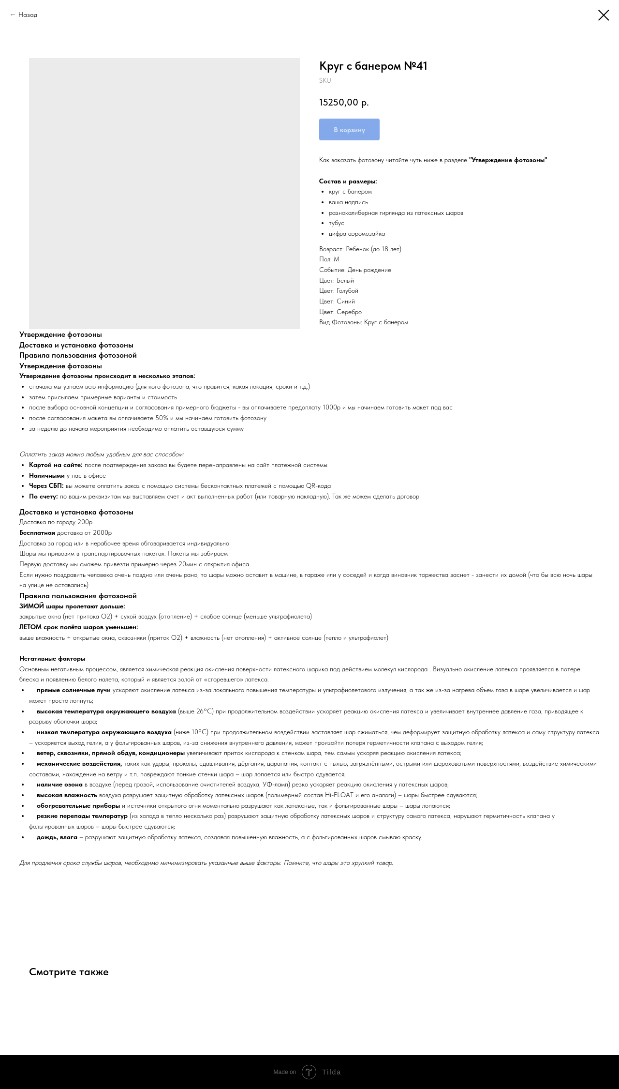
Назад (27, 14)
